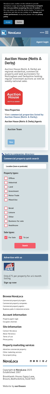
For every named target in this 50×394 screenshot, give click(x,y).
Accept (8, 22)
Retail (11, 208)
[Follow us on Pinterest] (43, 361)
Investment (14, 191)
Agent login (42, 41)
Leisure (12, 212)
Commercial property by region (14, 300)
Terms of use (8, 336)
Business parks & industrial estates (16, 309)
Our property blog (9, 355)
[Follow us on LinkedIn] (31, 361)
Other (11, 217)
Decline (19, 22)
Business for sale (16, 221)
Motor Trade (14, 195)
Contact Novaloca (10, 331)
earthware (20, 386)
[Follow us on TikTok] (46, 361)
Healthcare (13, 225)
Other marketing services (12, 352)
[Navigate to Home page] (11, 32)
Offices (12, 178)
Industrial (13, 182)
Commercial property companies (15, 303)
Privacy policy (8, 339)
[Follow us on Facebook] (37, 361)
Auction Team (15, 129)
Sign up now (10, 282)
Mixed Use (13, 200)
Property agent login (10, 319)
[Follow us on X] (34, 361)
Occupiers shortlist (10, 321)
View (11, 142)
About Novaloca (9, 333)
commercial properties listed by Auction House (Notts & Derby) (24, 116)
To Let (26, 237)
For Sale (12, 237)
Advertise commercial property (14, 349)
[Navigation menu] (47, 32)
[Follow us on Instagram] (40, 361)
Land (11, 187)
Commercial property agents (13, 306)
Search (25, 245)
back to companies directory (19, 154)
